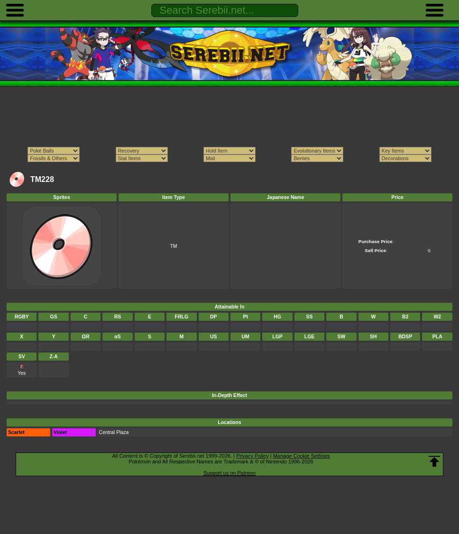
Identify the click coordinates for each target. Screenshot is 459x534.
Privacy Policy (252, 456)
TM (173, 246)
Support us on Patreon (229, 473)
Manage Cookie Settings (301, 456)
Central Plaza (114, 432)
